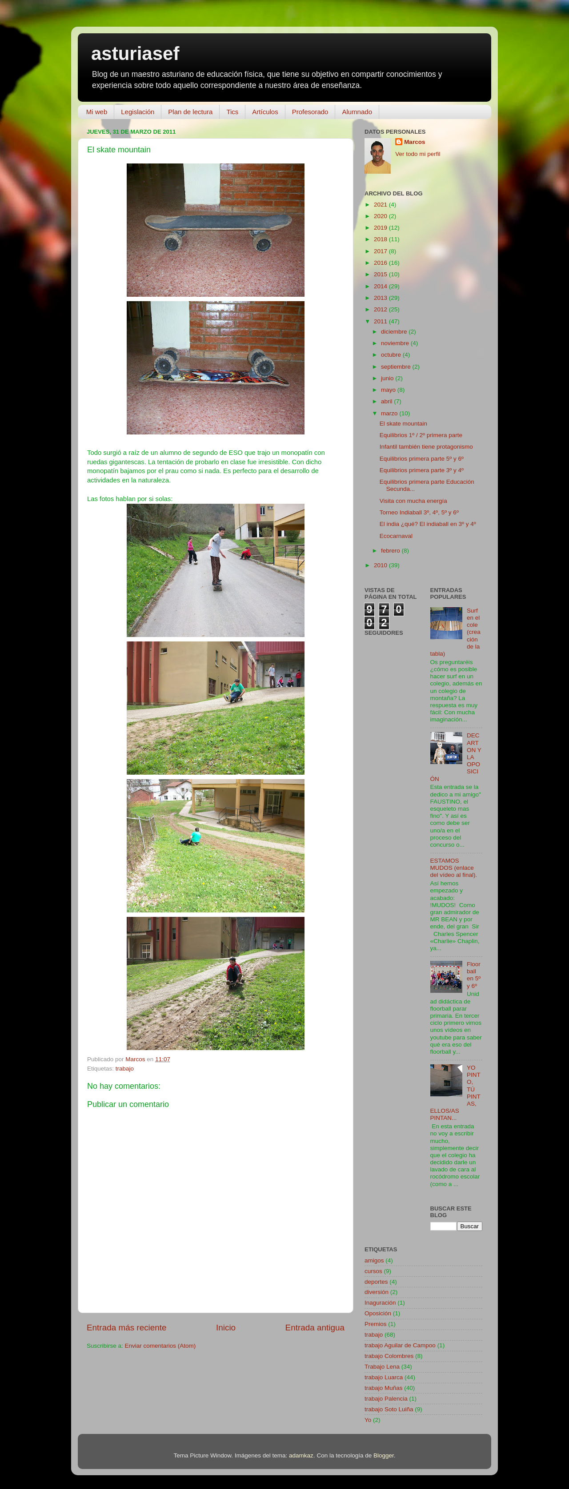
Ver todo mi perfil (417, 154)
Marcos (414, 142)
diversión (377, 1292)
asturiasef (135, 53)
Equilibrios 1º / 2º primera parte (421, 435)
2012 (381, 309)
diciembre (395, 331)
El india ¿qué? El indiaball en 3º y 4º (428, 524)
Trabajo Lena (382, 1366)
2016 (381, 262)
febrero (391, 550)
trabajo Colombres (389, 1356)
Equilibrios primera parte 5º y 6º (422, 458)
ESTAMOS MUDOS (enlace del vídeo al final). (453, 867)
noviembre (396, 343)
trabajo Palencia (386, 1398)
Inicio (226, 1327)
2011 (381, 321)
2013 (381, 298)
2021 (381, 204)
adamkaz (301, 1455)
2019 (381, 227)
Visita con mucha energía (413, 501)
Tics (232, 111)
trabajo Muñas (384, 1388)
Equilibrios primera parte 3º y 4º (422, 470)
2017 (381, 251)
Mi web (97, 111)
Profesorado (310, 111)
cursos (373, 1271)
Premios (376, 1324)
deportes (376, 1281)
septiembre (397, 366)
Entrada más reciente (127, 1327)
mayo (389, 389)
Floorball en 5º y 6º (474, 975)
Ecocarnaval (396, 536)
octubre (392, 354)
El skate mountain (403, 423)
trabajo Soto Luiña (389, 1409)
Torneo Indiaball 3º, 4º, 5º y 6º (419, 512)
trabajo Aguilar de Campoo (400, 1345)
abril (387, 401)
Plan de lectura (190, 111)
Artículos (265, 111)
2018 (381, 239)
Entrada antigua (315, 1327)
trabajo (125, 1068)
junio (388, 378)
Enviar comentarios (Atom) (160, 1345)
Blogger (383, 1455)
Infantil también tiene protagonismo (426, 446)
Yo (368, 1420)
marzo (390, 413)
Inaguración (380, 1302)
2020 (381, 216)
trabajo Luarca (384, 1377)
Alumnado (357, 111)
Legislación (137, 111)
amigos (374, 1260)
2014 (381, 286)
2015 (381, 274)
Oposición (378, 1313)
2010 (381, 565)
